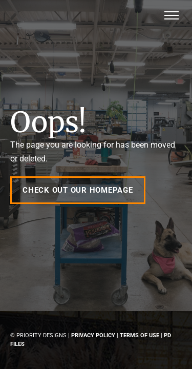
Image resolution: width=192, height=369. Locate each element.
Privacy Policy (93, 335)
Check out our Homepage (78, 190)
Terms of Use (139, 335)
